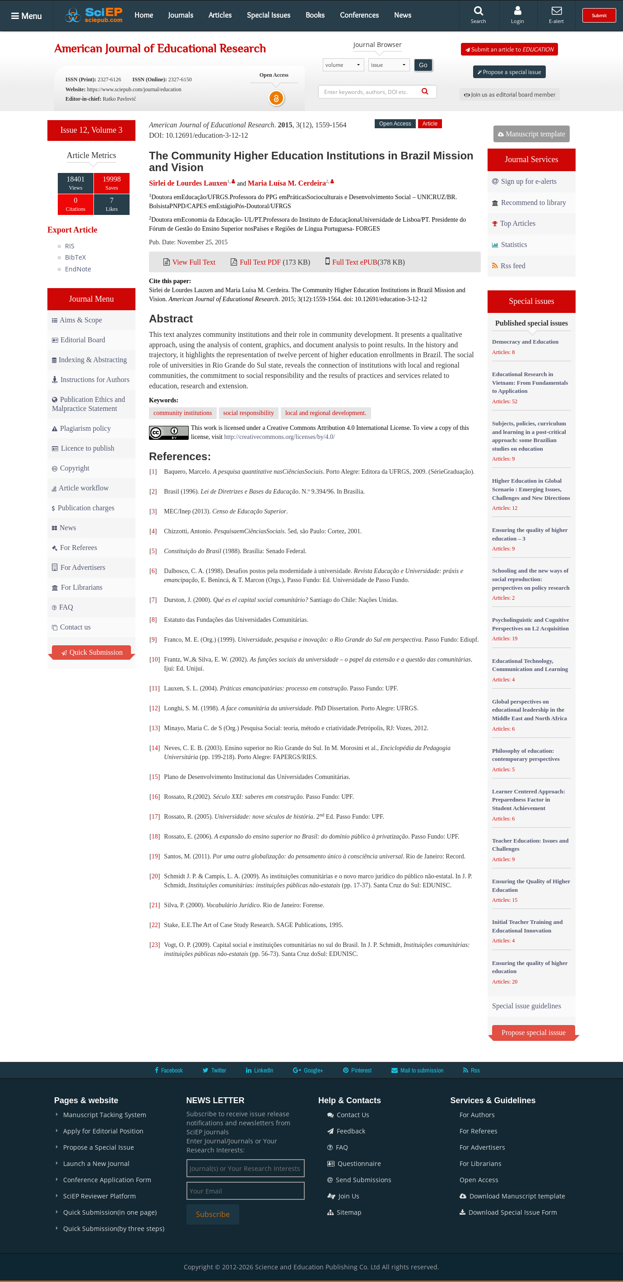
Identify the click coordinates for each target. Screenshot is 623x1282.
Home (144, 14)
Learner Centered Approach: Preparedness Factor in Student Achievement (528, 799)
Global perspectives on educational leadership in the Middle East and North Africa (529, 710)
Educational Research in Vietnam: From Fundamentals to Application (530, 382)
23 (155, 945)
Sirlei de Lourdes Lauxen (188, 183)
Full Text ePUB (354, 262)
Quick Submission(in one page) (110, 1212)
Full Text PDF (260, 262)
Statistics (509, 244)
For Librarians (77, 587)
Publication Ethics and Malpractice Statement (88, 404)
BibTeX (75, 257)
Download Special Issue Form (508, 1212)
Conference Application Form (107, 1179)
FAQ (62, 607)
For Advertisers (78, 567)
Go (423, 65)
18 (155, 836)
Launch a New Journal (96, 1163)
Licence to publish (83, 448)
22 (155, 925)
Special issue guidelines (526, 1006)
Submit (599, 15)
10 (155, 659)
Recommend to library (529, 202)
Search (478, 14)
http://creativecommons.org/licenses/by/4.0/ (279, 437)
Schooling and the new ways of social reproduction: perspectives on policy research (531, 579)
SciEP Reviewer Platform (99, 1196)
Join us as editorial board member (509, 94)
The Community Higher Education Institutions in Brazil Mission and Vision (311, 161)
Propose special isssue (534, 1032)
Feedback (346, 1131)
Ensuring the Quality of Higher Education (531, 885)
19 (155, 856)
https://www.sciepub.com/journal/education (134, 89)
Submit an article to (509, 49)
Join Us (343, 1196)
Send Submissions (359, 1179)
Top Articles (513, 223)
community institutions (182, 413)
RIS (69, 246)
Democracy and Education (525, 341)
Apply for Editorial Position (103, 1131)
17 (155, 816)
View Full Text (193, 262)
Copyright (70, 468)
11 (155, 688)
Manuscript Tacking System (104, 1114)
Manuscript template (531, 134)
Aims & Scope (77, 320)
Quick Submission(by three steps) (113, 1228)
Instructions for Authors (91, 379)
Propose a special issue (509, 72)
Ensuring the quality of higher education (529, 967)
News (402, 14)
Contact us (71, 627)
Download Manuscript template (512, 1196)
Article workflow (80, 488)
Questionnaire (354, 1163)
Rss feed (508, 266)
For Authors (477, 1114)
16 (155, 796)
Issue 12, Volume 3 (91, 130)
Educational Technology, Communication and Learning (530, 665)
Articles (220, 14)
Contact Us (348, 1114)
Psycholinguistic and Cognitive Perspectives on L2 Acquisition (530, 624)
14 (155, 748)
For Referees (74, 547)
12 (155, 708)
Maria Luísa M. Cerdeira (287, 183)
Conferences (359, 14)
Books (315, 14)
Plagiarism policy (81, 428)
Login (517, 14)
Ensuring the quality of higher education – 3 (529, 534)
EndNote (78, 269)
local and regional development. (326, 413)
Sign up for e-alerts (524, 181)
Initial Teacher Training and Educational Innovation (527, 926)
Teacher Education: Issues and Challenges (530, 845)
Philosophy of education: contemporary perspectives (526, 755)
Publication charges (83, 508)
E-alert (556, 14)
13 (155, 728)
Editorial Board (78, 340)
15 (155, 777)
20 (155, 876)
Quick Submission (92, 652)
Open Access (479, 1179)
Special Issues (268, 14)
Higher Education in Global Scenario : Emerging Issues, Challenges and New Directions (531, 489)
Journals (180, 14)
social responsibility (248, 413)
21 (155, 905)
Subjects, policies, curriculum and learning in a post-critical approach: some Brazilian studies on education (529, 436)
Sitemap (344, 1212)
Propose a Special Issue (98, 1147)
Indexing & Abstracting (89, 360)
